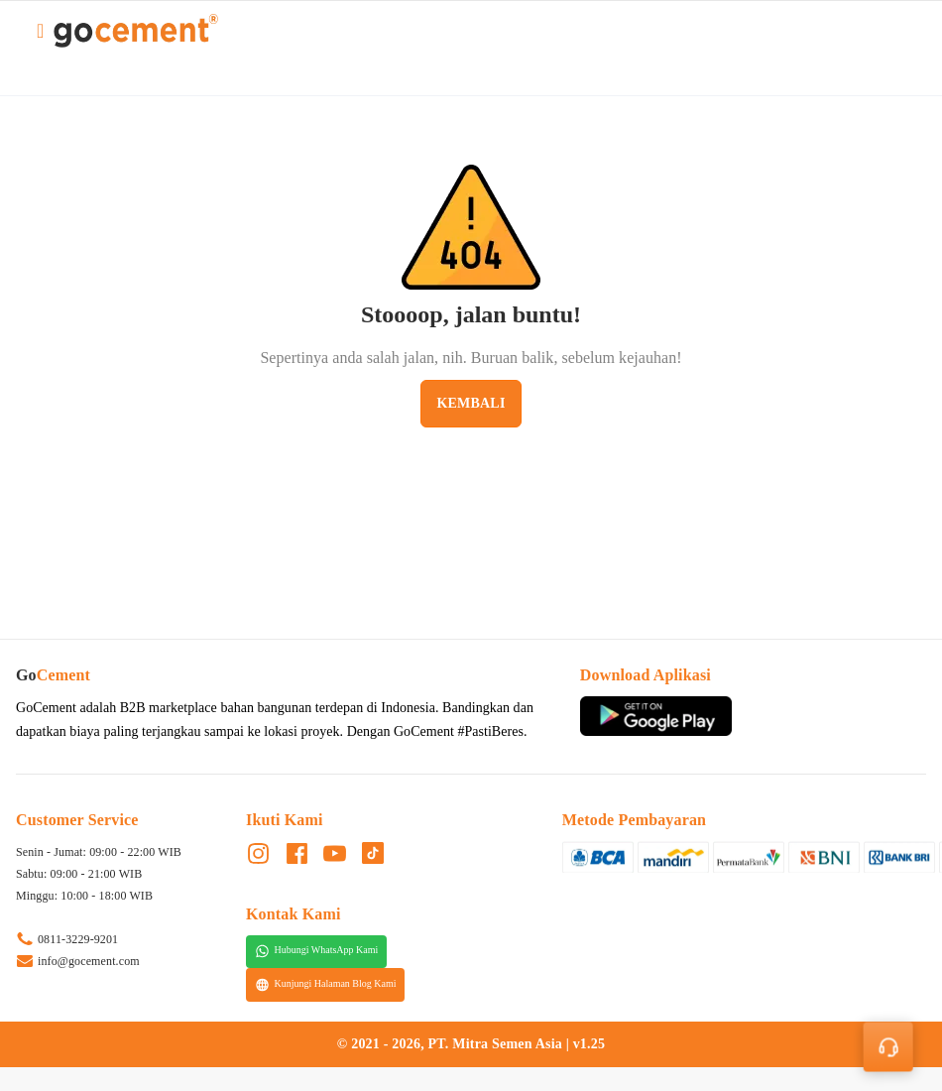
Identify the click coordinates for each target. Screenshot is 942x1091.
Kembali (470, 403)
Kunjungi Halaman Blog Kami (326, 985)
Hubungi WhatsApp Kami (317, 951)
